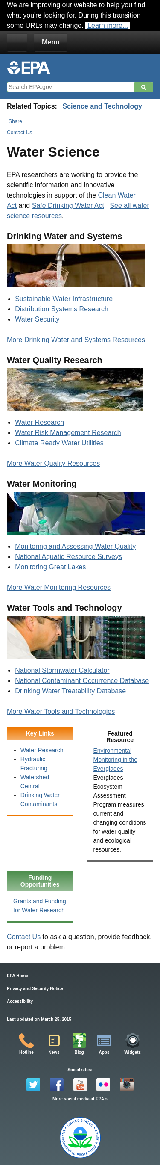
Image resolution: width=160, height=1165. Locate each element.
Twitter (33, 1084)
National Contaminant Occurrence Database (82, 680)
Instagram (127, 1084)
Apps (104, 1052)
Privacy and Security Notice (35, 988)
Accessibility (20, 1001)
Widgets (132, 1052)
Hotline (26, 1052)
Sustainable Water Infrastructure (64, 298)
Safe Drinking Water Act (68, 205)
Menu (51, 42)
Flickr (103, 1084)
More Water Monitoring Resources (59, 587)
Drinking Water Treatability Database (70, 691)
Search (143, 87)
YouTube (80, 1084)
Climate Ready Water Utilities (59, 442)
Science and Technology (102, 106)
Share (15, 121)
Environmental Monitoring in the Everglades (115, 759)
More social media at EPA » (80, 1099)
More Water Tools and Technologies (61, 711)
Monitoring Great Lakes (50, 567)
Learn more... (107, 25)
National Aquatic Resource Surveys (68, 556)
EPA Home (17, 975)
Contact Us (19, 133)
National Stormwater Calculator (62, 670)
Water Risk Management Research (68, 432)
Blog (79, 1052)
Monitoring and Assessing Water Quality (75, 546)
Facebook (57, 1084)
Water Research (39, 422)
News (54, 1052)
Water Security (37, 319)
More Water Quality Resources (53, 463)
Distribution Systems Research (61, 309)
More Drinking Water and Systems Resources (76, 339)
